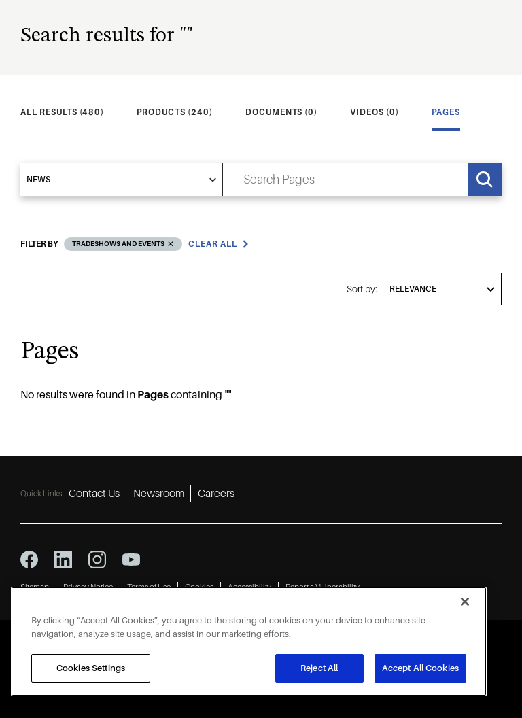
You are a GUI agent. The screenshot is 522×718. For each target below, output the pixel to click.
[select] (121, 179)
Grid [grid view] (485, 229)
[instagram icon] (97, 559)
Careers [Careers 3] (216, 494)
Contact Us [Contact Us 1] (94, 494)
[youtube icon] (131, 559)
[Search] (485, 179)
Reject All (319, 668)
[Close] (465, 602)
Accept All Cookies (420, 668)
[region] (249, 641)
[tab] (62, 112)
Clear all (212, 255)
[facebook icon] (29, 559)
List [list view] (441, 229)
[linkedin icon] (63, 559)
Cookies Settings (90, 668)
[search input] (345, 179)
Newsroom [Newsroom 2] (158, 494)
